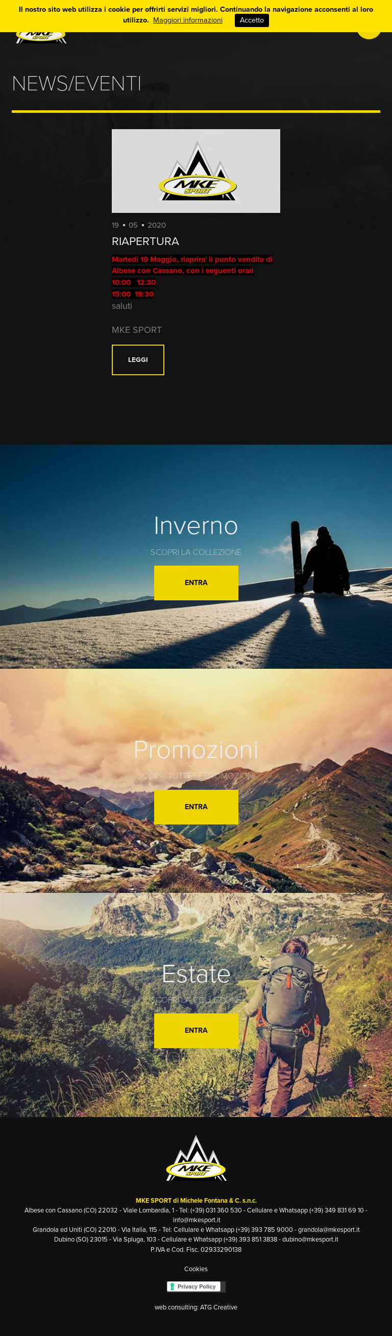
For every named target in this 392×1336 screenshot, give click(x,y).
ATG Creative (218, 1307)
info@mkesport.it (196, 1220)
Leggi (138, 359)
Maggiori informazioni (188, 20)
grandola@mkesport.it (329, 1230)
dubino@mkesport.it (310, 1239)
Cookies (196, 1269)
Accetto (252, 20)
